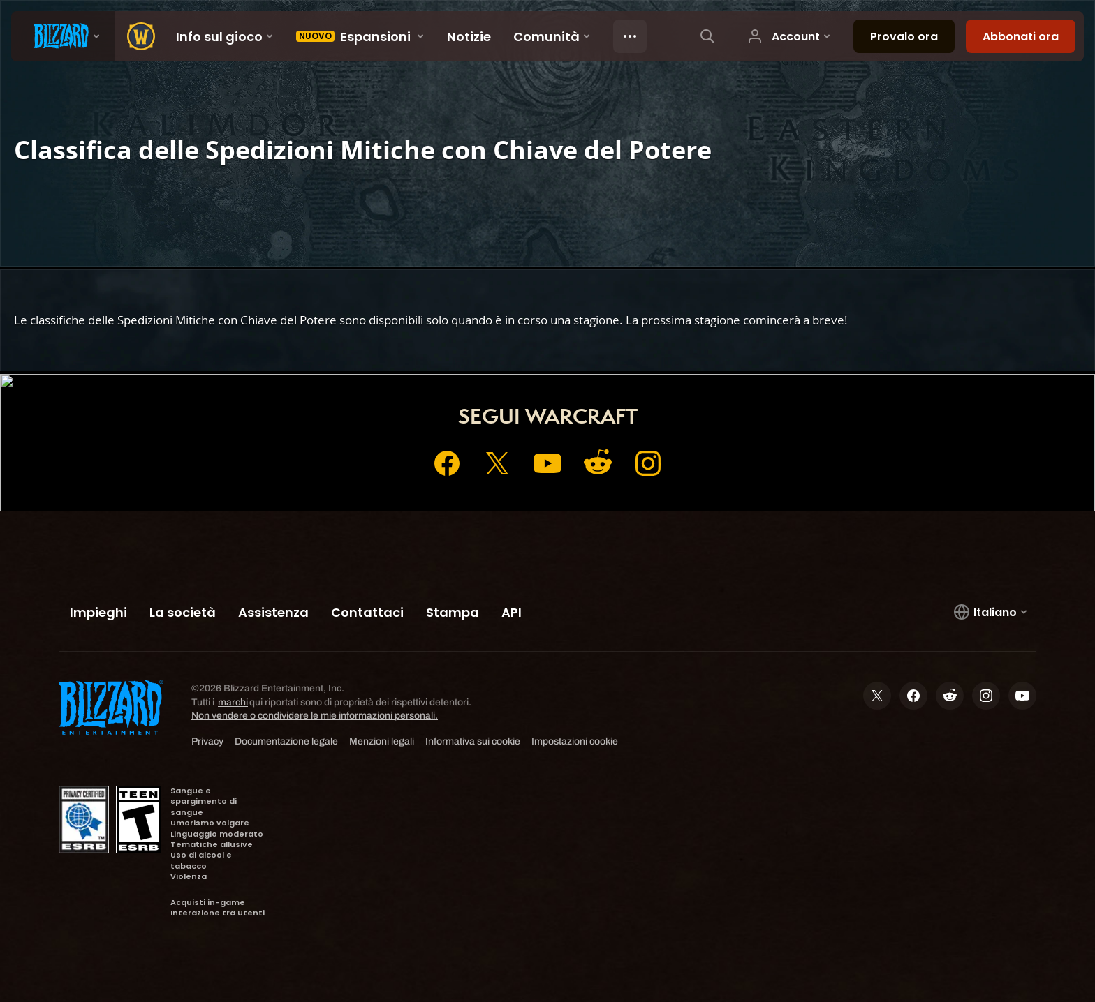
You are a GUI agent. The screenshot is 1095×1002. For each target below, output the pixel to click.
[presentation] (63, 36)
